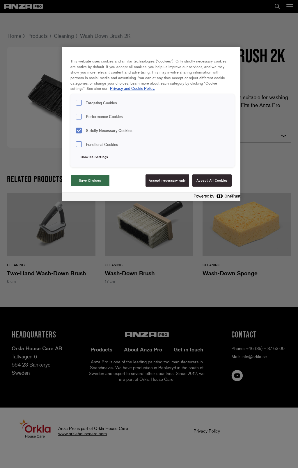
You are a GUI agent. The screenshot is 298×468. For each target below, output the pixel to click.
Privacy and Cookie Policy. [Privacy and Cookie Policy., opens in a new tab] (132, 88)
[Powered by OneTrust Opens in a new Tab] (215, 197)
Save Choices (90, 180)
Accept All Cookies (212, 180)
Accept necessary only (167, 180)
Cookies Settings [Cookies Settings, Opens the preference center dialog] (94, 157)
